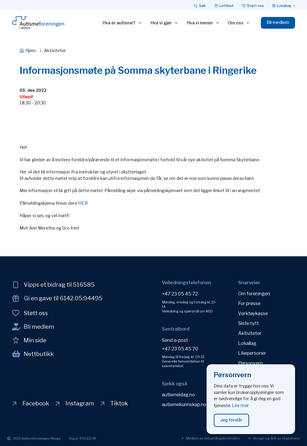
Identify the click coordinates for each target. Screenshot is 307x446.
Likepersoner (252, 352)
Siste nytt (248, 323)
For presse (249, 303)
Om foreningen (254, 293)
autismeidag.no (178, 394)
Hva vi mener (202, 23)
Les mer (240, 406)
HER (83, 203)
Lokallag (247, 342)
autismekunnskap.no (184, 404)
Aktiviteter (249, 332)
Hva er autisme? (122, 23)
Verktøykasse (253, 313)
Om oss (239, 23)
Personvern (250, 362)
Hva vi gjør (164, 23)
